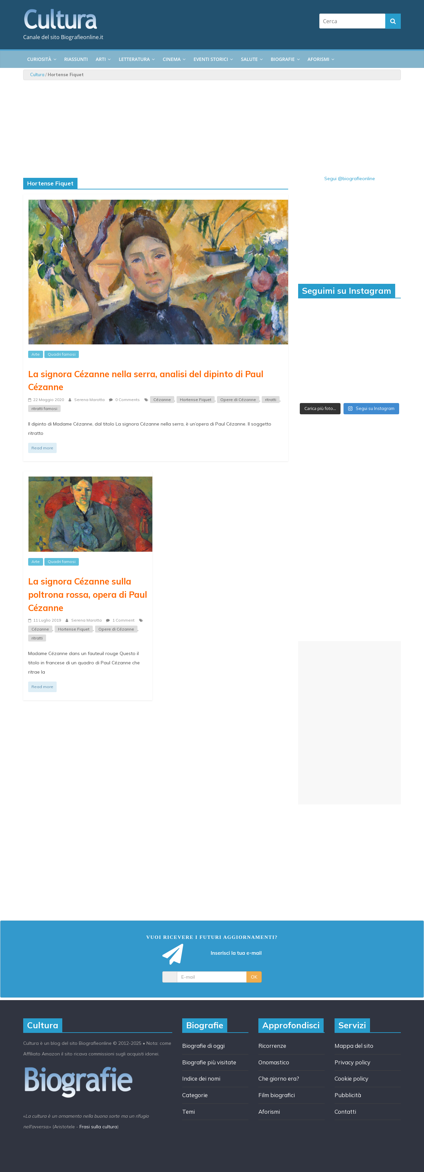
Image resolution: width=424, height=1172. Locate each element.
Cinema (172, 59)
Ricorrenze (272, 1045)
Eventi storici (210, 59)
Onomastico (273, 1062)
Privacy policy (352, 1062)
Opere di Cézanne (238, 399)
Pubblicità (348, 1095)
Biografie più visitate (209, 1062)
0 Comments (124, 399)
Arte (35, 354)
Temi (188, 1111)
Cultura (37, 74)
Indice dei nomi (201, 1078)
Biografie (282, 59)
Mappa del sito (354, 1045)
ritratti (270, 399)
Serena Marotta (90, 399)
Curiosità (39, 59)
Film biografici (276, 1095)
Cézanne (162, 399)
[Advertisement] (349, 722)
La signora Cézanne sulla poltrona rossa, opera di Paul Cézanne (87, 594)
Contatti (345, 1111)
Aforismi (319, 59)
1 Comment (120, 620)
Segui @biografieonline (349, 178)
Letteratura (134, 59)
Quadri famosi (62, 354)
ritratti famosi (44, 408)
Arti (101, 59)
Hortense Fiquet (195, 399)
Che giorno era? (278, 1078)
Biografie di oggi (203, 1045)
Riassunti (76, 59)
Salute (249, 59)
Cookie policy (351, 1078)
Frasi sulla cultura (98, 1127)
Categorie (195, 1095)
